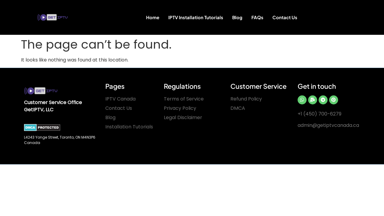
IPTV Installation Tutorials (195, 17)
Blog (237, 17)
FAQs (257, 17)
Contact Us (284, 17)
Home (152, 17)
